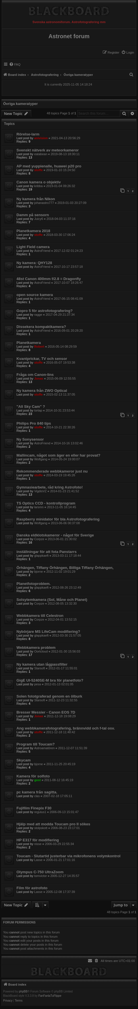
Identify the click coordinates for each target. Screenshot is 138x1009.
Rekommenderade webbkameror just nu (52, 471)
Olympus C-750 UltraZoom (40, 872)
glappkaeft (41, 555)
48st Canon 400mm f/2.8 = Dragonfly (48, 279)
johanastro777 (44, 202)
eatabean (40, 154)
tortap (38, 410)
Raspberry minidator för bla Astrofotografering (58, 519)
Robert (39, 346)
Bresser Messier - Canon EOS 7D (45, 712)
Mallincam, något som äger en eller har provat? (58, 455)
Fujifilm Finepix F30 (33, 808)
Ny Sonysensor (30, 439)
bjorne (38, 571)
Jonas (38, 378)
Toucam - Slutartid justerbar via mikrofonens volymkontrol (68, 856)
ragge (38, 314)
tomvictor (40, 876)
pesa (37, 684)
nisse (37, 844)
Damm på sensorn (32, 215)
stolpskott (40, 828)
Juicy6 (38, 218)
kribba (38, 186)
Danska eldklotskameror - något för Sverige (55, 535)
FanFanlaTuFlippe (49, 995)
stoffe (38, 170)
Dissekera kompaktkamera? (41, 327)
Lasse (38, 860)
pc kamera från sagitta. (36, 792)
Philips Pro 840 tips (33, 423)
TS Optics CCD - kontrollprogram (45, 503)
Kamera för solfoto (33, 776)
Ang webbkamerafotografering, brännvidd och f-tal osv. (65, 728)
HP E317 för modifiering (37, 840)
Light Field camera (33, 247)
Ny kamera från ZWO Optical (41, 390)
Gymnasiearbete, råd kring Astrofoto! (49, 487)
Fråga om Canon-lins (35, 374)
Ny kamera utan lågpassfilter (42, 664)
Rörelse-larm (27, 134)
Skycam (23, 760)
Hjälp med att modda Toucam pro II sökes (53, 824)
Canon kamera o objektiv (38, 182)
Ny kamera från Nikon (35, 199)
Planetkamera (28, 343)
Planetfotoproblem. (33, 584)
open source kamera (34, 295)
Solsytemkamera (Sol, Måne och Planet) (51, 599)
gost (37, 780)
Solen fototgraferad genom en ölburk (49, 696)
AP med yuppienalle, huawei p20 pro (48, 166)
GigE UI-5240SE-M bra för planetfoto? (49, 680)
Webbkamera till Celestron (39, 615)
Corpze (39, 539)
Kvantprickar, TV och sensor (41, 358)
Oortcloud (41, 651)
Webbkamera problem (36, 647)
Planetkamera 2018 (33, 231)
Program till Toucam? (35, 744)
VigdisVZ (40, 491)
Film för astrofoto (31, 888)
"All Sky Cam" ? (30, 406)
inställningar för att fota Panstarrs (46, 552)
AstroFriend (42, 250)
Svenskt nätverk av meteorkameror (47, 150)
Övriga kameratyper (20, 104)
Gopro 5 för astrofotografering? (44, 311)
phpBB (23, 991)
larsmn (38, 507)
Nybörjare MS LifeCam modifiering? (48, 631)
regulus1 (40, 812)
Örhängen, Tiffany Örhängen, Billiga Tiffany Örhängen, (65, 568)
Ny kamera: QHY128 (34, 263)
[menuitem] (127, 52)
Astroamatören (44, 748)
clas (37, 796)
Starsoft (39, 668)
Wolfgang (40, 459)
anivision (41, 138)
